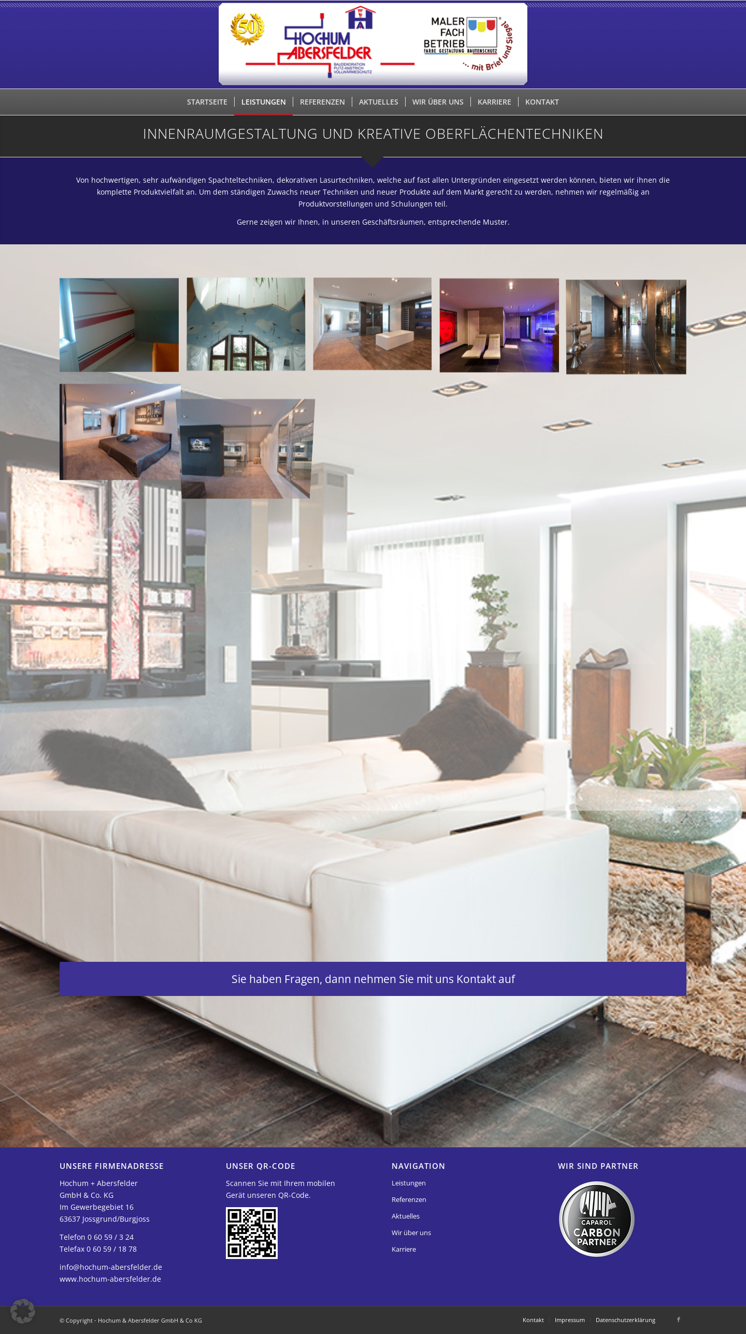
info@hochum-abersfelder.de (111, 1267)
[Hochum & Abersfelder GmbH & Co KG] (373, 45)
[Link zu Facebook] (678, 1319)
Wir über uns (411, 1232)
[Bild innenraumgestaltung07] (250, 440)
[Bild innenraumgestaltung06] (123, 440)
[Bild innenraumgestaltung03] (376, 338)
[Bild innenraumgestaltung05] (630, 338)
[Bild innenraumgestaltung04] (503, 338)
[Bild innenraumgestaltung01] (123, 338)
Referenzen (409, 1199)
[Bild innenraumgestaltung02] (250, 338)
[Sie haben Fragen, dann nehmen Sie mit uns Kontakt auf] (373, 979)
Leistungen (409, 1183)
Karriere (404, 1249)
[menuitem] (207, 102)
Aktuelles (406, 1216)
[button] (23, 1311)
